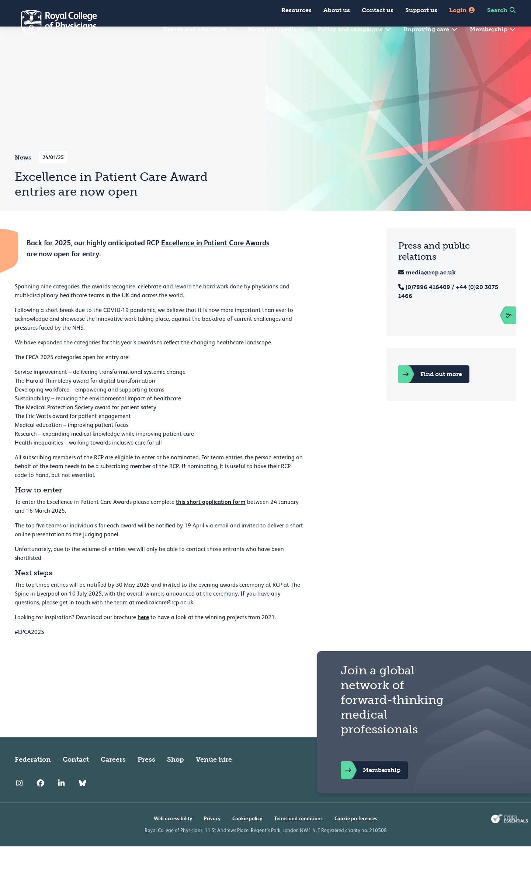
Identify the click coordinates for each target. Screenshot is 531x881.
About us (336, 10)
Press (146, 777)
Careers (113, 777)
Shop (175, 777)
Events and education (199, 29)
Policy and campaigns (354, 29)
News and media (277, 29)
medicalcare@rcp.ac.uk (164, 620)
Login (462, 10)
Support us (421, 10)
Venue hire (214, 777)
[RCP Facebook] (40, 800)
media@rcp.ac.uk (431, 290)
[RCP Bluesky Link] (82, 800)
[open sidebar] (500, 333)
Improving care (430, 29)
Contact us (377, 10)
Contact (76, 777)
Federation (33, 777)
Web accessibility (173, 836)
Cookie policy (247, 836)
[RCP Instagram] (19, 800)
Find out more (430, 392)
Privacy (212, 836)
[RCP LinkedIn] (61, 800)
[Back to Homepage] (54, 22)
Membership (493, 29)
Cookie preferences (355, 836)
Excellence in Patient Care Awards (215, 260)
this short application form (211, 519)
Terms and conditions (298, 836)
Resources (296, 10)
